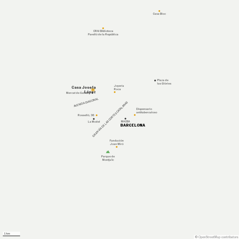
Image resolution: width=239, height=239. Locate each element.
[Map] (119, 119)
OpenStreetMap (209, 237)
